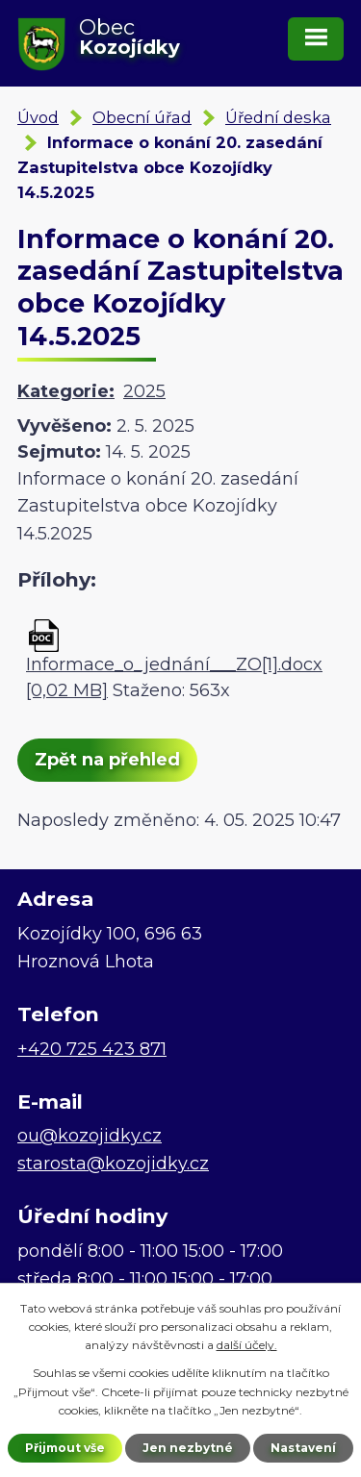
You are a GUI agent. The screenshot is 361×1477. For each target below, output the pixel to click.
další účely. (247, 1345)
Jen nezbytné (187, 1447)
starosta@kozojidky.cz (113, 1163)
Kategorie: (66, 391)
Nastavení (303, 1447)
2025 (144, 391)
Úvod (38, 117)
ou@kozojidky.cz (89, 1135)
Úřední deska (278, 117)
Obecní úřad (142, 117)
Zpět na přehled (107, 759)
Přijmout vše (65, 1447)
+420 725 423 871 (92, 1049)
